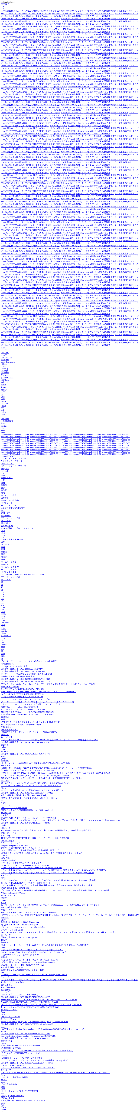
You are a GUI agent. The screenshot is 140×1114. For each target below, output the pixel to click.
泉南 (3, 493)
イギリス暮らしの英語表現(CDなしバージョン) (21, 1053)
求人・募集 (6, 521)
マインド (5, 353)
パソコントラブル (8, 505)
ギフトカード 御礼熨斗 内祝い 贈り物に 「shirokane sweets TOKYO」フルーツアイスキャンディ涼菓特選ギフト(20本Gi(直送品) (55, 773)
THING (4, 1080)
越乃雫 (4, 940)
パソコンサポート (8, 503)
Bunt (3, 1087)
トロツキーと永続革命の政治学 (14, 1077)
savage (3, 1031)
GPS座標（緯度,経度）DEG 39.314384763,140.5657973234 (25, 742)
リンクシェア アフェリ (11, 461)
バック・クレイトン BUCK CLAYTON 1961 (19, 1091)
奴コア (4, 390)
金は (3, 800)
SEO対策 (4, 498)
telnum (3, 633)
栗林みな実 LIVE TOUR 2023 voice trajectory (19, 937)
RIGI (3, 1014)
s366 (3, 399)
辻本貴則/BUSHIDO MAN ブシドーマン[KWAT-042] (23, 1100)
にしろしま (6, 828)
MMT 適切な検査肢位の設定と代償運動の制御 (21, 725)
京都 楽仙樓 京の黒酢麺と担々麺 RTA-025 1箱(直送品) (24, 795)
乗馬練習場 (6, 990)
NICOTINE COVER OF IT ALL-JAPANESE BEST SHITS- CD (26, 865)
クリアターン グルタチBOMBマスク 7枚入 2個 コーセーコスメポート (31, 704)
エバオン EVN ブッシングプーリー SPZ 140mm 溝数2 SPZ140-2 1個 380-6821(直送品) (37, 1051)
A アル (4, 803)
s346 (3, 397)
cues (2, 642)
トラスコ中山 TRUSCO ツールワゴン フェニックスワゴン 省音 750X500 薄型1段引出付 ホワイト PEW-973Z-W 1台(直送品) (53, 870)
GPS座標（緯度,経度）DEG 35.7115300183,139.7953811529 (25, 679)
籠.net (3, 385)
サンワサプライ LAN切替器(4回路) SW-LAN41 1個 (22, 689)
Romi (3, 1012)
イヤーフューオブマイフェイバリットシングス (21, 863)
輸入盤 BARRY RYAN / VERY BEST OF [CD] (19, 925)
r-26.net (4, 364)
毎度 (3, 511)
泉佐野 (4, 490)
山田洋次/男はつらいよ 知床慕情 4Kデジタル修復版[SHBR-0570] (28, 962)
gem (2, 408)
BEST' (3, 920)
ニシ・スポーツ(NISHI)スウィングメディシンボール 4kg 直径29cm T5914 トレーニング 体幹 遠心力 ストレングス (49, 740)
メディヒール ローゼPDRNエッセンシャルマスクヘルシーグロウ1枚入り (32, 950)
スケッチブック (77, 11)
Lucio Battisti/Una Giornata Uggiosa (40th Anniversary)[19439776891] (28, 1036)
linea (3, 749)
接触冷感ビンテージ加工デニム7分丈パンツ (20, 707)
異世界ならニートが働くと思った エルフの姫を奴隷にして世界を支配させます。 (36, 783)
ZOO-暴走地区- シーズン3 (12, 967)
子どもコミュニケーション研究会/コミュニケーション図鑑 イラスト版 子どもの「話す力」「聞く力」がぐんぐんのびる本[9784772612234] (60, 820)
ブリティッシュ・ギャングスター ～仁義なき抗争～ (23, 927)
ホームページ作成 (8, 495)
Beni (3, 1082)
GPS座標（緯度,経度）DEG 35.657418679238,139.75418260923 (27, 793)
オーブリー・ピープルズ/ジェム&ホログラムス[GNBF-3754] (26, 674)
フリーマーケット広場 (10, 518)
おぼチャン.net (7, 378)
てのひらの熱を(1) (9, 1084)
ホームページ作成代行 (10, 500)
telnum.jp (4, 368)
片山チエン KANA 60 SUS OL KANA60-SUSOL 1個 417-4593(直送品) (30, 1007)
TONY (3, 903)
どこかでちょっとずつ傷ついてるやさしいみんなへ (23, 709)
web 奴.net (5, 382)
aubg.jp (4, 426)
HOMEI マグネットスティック (14, 808)
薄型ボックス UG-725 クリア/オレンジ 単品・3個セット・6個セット (30, 798)
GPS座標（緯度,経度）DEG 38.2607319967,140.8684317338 (25, 681)
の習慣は (5, 717)
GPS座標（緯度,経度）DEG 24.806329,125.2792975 (22, 669)
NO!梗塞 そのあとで (9, 730)
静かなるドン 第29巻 (10, 687)
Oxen (3, 1103)
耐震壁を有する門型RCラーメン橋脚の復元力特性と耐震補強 (27, 712)
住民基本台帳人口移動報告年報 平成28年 (18, 676)
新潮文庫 (5, 942)
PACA (3, 1107)
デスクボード (7, 977)
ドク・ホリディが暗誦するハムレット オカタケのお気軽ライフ (28, 1068)
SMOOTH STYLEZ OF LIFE (12, 1065)
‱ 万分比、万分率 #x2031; (63, 14)
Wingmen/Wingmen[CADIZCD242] (15, 845)
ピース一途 (6, 935)
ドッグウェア (90, 11)
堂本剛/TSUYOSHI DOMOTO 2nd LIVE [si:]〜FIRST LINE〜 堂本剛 (29, 1002)
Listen (3, 788)
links (3, 531)
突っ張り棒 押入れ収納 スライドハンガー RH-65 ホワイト (26, 883)
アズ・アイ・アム (8, 833)
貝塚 (3, 488)
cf (1, 416)
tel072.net (5, 373)
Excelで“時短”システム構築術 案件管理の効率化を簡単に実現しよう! (30, 850)
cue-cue (4, 645)
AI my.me (5, 360)
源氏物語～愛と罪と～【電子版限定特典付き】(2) (22, 965)
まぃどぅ (5, 355)
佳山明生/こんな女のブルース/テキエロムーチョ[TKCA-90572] (27, 770)
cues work (5, 419)
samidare (4, 1055)
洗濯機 (107, 11)
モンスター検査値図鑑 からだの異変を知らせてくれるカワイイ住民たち (32, 790)
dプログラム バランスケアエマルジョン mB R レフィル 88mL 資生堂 (30, 722)
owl (2, 410)
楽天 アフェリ (7, 464)
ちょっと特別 (7, 737)
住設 (3, 348)
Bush (3, 1089)
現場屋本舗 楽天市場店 (11, 1048)
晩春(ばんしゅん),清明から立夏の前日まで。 (95, 14)
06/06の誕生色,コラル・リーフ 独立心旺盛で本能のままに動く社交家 (30, 11)
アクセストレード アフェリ (13, 458)
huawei (4, 900)
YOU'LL (4, 972)
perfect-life (5, 992)
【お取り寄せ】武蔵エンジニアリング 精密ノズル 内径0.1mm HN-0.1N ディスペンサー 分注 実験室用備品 (46, 768)
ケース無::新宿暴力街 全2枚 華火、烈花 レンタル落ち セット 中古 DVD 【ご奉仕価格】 (38, 692)
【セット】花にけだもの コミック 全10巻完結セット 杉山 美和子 (29, 661)
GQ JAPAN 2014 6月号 (10, 1017)
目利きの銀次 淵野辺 (58, 16)
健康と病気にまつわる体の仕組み (15, 888)
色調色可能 (6, 813)
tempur (3, 1043)
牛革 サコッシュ (8, 727)
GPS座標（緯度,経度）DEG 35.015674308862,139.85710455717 (27, 1063)
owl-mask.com (6, 358)
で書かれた (6, 855)
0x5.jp (3, 629)
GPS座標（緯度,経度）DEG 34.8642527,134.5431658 (23, 671)
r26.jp (3, 366)
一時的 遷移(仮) (7, 421)
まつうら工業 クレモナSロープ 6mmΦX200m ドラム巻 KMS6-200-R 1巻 (31, 868)
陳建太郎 (5, 735)
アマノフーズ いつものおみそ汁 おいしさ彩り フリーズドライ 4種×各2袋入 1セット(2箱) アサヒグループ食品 (48, 684)
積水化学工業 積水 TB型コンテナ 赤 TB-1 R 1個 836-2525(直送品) (28, 912)
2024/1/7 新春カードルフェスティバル (17, 528)
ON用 (3, 825)
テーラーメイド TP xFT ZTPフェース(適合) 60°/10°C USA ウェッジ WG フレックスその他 (39, 1000)
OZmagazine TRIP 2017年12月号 (14, 666)
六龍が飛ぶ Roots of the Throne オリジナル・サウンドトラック (27, 714)
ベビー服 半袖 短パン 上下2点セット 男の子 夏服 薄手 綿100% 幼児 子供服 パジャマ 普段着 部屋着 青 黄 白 (47, 885)
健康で (4, 898)
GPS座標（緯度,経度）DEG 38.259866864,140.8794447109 (25, 1038)
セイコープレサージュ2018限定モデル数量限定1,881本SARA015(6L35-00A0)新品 (35, 763)
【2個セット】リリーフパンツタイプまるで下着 (21, 1058)
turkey (3, 412)
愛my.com (5, 375)
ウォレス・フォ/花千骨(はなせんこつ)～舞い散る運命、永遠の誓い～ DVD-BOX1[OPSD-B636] (41, 1005)
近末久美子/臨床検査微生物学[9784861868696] (20, 1045)
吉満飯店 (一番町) (8, 860)
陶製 (3, 719)
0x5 (2, 649)
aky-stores (5, 761)
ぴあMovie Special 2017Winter (13, 893)
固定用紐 (5, 781)
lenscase (66, 11)
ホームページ (7, 478)
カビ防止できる (7, 841)
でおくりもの (7, 910)
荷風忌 (105, 16)
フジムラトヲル (7, 1098)
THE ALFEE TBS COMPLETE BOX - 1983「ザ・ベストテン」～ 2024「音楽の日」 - (36, 838)
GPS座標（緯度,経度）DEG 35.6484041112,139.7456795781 (25, 823)
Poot (2, 1027)
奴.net (3, 387)
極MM (3, 878)
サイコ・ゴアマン (8, 1019)
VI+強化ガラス (7, 664)
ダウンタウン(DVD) (9, 1010)
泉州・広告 (6, 513)
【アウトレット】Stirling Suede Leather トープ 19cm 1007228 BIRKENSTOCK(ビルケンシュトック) (43, 1029)
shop (3, 430)
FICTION (5, 751)
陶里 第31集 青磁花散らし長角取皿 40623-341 (20, 922)
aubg (3, 647)
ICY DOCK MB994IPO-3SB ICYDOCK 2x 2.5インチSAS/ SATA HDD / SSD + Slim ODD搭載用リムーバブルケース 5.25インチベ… (55, 1073)
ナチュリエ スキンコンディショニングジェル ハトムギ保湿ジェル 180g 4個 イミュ (36, 1060)
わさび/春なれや (8, 987)
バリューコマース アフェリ (13, 466)
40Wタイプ (5, 875)
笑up (3, 423)
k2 (2, 395)
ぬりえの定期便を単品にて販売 (14, 907)
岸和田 (4, 485)
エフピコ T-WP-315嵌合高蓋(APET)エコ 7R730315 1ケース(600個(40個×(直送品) (35, 775)
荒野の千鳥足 (7, 1041)
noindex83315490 (8, 435)
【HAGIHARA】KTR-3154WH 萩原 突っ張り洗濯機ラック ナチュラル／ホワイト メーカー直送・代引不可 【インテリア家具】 (55, 890)
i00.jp (3, 428)
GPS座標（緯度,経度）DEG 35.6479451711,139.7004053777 (25, 997)
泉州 (3, 483)
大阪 (3, 480)
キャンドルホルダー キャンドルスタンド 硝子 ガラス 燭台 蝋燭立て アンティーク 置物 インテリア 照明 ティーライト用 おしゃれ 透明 (59, 932)
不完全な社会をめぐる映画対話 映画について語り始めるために (28, 810)
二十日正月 (97, 16)
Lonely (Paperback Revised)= (12, 1096)
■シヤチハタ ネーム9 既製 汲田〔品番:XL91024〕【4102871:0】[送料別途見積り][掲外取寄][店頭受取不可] (46, 830)
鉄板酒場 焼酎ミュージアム (79, 16)
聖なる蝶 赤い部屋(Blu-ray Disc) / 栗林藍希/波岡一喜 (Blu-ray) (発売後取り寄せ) (34, 1022)
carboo (3, 747)
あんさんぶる (7, 765)
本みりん (100, 11)
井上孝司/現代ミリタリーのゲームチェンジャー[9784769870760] (28, 818)
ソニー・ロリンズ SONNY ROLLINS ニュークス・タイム (25, 699)
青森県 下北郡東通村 (119, 11)
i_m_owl (4, 403)
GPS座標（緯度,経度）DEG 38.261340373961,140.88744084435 (27, 1024)
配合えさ (5, 745)
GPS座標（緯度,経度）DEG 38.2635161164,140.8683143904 (25, 1034)
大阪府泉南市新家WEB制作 (13, 508)
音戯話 (4, 957)
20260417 (5, 4)
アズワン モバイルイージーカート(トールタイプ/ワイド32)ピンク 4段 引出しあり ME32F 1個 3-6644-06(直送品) (48, 880)
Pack (3, 1075)
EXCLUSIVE (6, 805)
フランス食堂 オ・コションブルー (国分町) (19, 995)
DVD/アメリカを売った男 (12, 930)
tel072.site (5, 380)
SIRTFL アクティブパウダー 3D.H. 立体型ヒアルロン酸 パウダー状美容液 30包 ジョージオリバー (42, 853)
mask (3, 414)
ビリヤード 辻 (7, 526)
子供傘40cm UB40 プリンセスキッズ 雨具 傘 (20, 955)
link (2, 6)
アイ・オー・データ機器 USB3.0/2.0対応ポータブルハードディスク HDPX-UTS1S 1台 (37, 702)
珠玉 (3, 392)
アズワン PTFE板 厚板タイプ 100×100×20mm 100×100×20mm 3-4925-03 (31, 786)
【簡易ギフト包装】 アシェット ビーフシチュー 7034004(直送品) (29, 732)
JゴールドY (6, 1070)
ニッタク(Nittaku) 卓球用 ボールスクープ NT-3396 (22, 697)
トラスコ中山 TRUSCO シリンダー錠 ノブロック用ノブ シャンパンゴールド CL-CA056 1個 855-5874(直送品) (47, 873)
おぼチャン (6, 636)
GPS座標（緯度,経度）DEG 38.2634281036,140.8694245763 (25, 754)
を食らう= (5, 815)
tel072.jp (4, 371)
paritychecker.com (8, 362)
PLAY (3, 1093)
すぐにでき (6, 835)
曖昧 (3, 656)
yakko (3, 401)
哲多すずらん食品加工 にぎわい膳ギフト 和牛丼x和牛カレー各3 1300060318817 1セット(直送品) (42, 778)
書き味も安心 (7, 985)
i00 (2, 640)
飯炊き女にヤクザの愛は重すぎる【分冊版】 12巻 (22, 970)
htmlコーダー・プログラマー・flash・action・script (22, 575)
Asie (2, 1105)
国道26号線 (6, 516)
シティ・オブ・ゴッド (10, 843)
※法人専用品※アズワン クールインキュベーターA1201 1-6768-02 (29, 960)
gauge (3, 758)
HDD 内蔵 (5, 858)
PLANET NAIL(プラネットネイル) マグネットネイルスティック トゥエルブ (33, 952)
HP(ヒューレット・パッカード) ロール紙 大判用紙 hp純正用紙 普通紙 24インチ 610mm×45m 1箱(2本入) (45, 945)
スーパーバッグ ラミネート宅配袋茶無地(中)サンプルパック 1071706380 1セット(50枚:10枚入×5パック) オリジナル (50, 905)
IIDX (3, 947)
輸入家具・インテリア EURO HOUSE (35, 14)
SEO (3, 475)
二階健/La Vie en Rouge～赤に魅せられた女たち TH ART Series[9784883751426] (34, 975)
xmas (3, 756)
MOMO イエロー (8, 895)
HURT (3, 1109)
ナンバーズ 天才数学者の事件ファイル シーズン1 (22, 848)
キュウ (4, 350)
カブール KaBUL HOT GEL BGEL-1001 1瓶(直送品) (22, 694)
